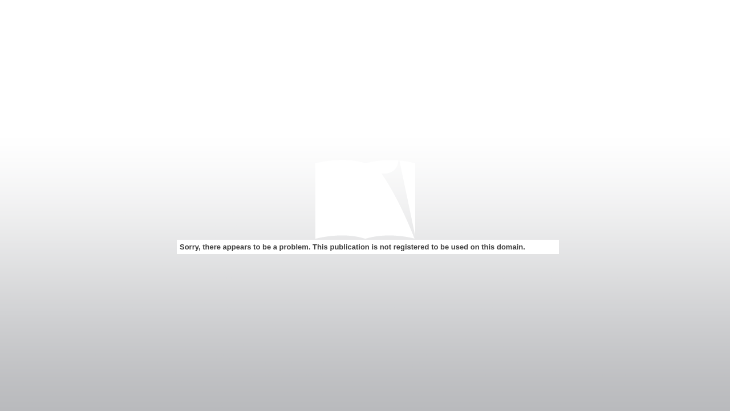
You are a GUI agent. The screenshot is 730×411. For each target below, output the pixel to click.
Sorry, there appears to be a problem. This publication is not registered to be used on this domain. (352, 247)
